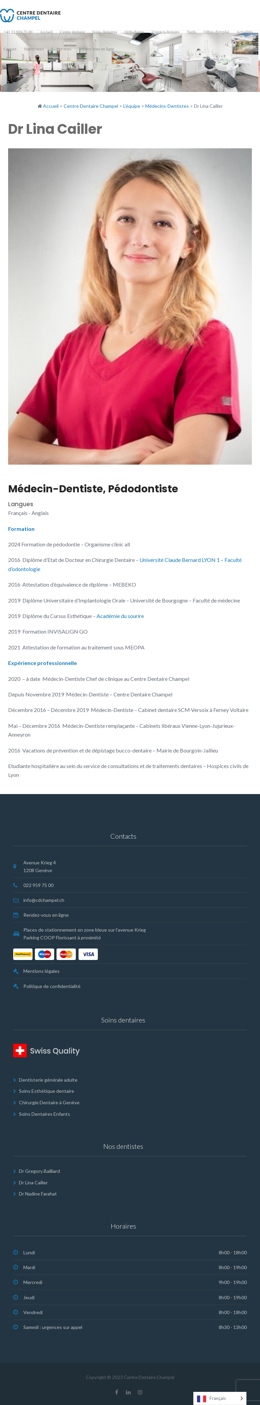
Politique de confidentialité (52, 986)
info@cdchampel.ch (43, 900)
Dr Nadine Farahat (38, 1194)
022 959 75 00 (38, 885)
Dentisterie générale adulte (48, 1080)
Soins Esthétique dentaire (46, 1091)
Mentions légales (41, 971)
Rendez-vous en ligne (46, 915)
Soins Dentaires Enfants (44, 1114)
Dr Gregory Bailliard (39, 1171)
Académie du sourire (119, 616)
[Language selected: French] (219, 1398)
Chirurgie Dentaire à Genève (49, 1102)
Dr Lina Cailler (33, 1182)
